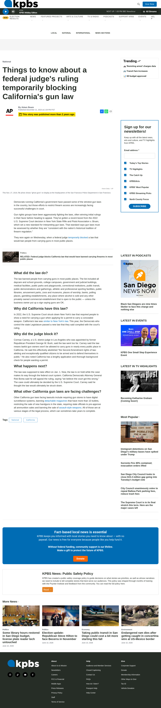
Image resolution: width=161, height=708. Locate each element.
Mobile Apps (56, 684)
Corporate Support (128, 666)
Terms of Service (57, 702)
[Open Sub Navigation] (32, 29)
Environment (126, 630)
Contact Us (90, 675)
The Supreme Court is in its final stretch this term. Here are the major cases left (138, 505)
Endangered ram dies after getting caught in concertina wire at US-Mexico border (139, 636)
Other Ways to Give (128, 679)
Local (54, 33)
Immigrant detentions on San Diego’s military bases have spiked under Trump (139, 452)
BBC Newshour (129, 18)
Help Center (91, 693)
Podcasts (109, 25)
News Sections (102, 33)
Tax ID (123, 684)
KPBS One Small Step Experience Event (139, 353)
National (66, 33)
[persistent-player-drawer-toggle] (149, 18)
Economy (86, 630)
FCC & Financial (57, 679)
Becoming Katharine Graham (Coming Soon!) (136, 399)
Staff (53, 697)
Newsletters (56, 670)
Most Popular (130, 417)
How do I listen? (92, 684)
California (30, 420)
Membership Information (130, 675)
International (83, 33)
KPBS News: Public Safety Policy (67, 573)
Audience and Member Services (98, 666)
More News (11, 601)
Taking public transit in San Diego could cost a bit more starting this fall (100, 636)
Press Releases (57, 688)
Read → (48, 589)
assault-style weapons (70, 407)
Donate (80, 558)
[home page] (19, 6)
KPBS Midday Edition (28, 19)
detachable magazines (56, 401)
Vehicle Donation (127, 688)
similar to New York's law (56, 321)
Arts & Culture (74, 25)
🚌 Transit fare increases (135, 71)
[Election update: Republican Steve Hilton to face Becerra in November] (60, 615)
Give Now (151, 6)
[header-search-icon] (139, 7)
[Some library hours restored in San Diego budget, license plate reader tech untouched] (21, 615)
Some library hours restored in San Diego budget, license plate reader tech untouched (21, 637)
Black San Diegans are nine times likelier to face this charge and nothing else (139, 307)
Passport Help (91, 688)
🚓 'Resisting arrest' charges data (139, 66)
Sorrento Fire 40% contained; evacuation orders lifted (136, 464)
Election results (14, 26)
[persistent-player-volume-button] (13, 18)
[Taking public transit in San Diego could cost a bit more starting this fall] (100, 615)
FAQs (88, 679)
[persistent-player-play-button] (6, 18)
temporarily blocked (78, 237)
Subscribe (139, 206)
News (33, 25)
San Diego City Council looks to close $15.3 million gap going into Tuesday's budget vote (139, 477)
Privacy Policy (56, 693)
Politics (23, 253)
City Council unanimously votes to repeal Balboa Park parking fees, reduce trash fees (139, 491)
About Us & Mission (59, 666)
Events (142, 25)
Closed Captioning (93, 670)
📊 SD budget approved (134, 76)
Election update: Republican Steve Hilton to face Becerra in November (59, 636)
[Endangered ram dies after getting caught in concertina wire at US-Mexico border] (139, 615)
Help (153, 26)
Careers (54, 675)
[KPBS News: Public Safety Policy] (22, 582)
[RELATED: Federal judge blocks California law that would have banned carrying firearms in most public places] (11, 257)
